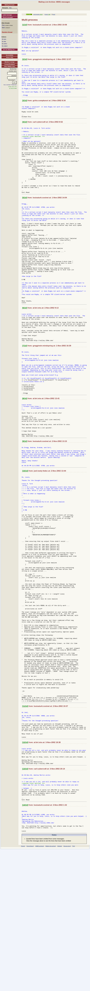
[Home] (23, 985)
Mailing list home (9, 4)
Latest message (7, 15)
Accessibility (9, 55)
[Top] (73, 985)
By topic (4, 39)
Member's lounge (9, 62)
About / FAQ (9, 57)
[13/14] (25, 898)
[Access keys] (67, 985)
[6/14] (24, 356)
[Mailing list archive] (50, 985)
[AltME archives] (39, 985)
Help (10, 7)
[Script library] (30, 985)
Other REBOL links (9, 66)
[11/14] (25, 826)
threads (46, 14)
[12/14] (25, 868)
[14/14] (25, 940)
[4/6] (49, 14)
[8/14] (24, 462)
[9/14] (24, 511)
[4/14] (24, 136)
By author (4, 43)
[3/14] (24, 112)
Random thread (7, 32)
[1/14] (24, 25)
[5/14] (24, 226)
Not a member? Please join (10, 84)
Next (3, 27)
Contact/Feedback (9, 64)
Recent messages (8, 17)
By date (4, 41)
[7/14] (24, 400)
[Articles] (59, 985)
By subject (4, 46)
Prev (3, 25)
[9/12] (41, 14)
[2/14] (24, 65)
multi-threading (36, 14)
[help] (54, 14)
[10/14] (25, 545)
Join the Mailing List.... (9, 49)
